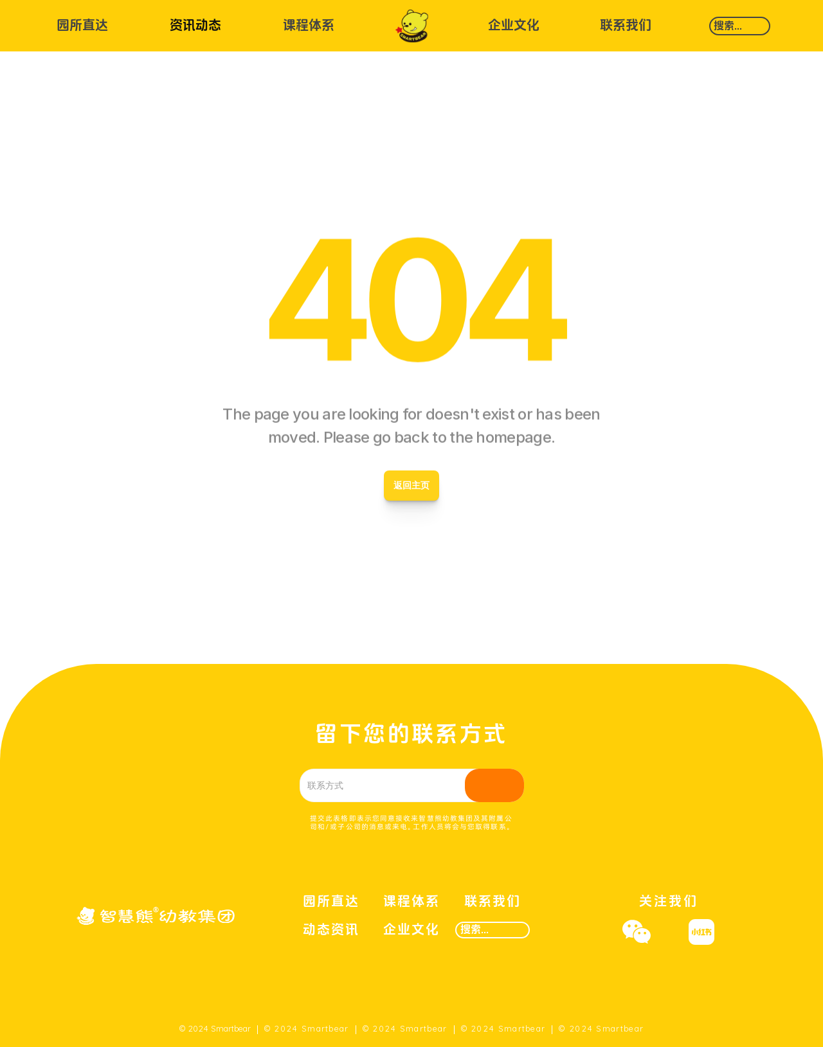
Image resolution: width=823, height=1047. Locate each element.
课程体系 (308, 25)
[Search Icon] (739, 26)
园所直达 (82, 25)
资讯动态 (195, 25)
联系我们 (625, 25)
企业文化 (513, 25)
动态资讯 (331, 930)
